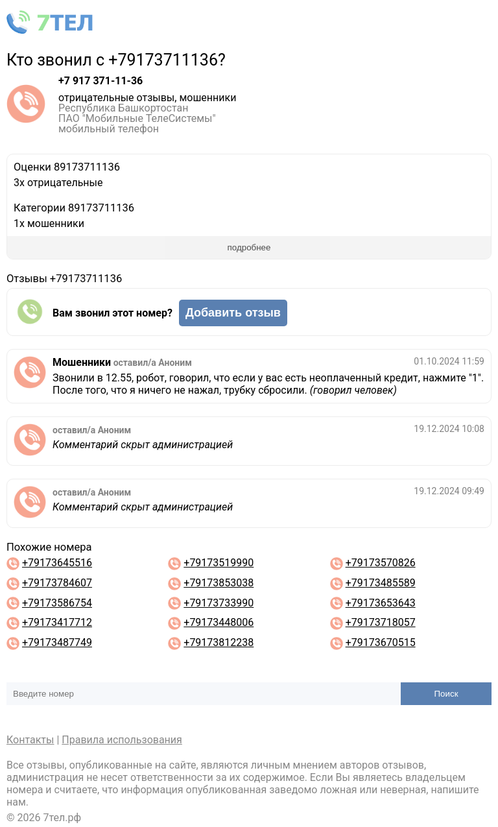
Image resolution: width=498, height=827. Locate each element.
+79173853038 (219, 583)
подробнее (249, 247)
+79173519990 (219, 563)
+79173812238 (219, 642)
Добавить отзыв (233, 312)
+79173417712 (57, 622)
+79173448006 (219, 622)
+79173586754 (57, 603)
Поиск (446, 694)
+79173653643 (381, 603)
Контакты (30, 740)
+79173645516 (57, 563)
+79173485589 (381, 583)
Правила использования (122, 740)
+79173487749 (57, 642)
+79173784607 (57, 583)
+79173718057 (381, 622)
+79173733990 (219, 603)
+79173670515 (381, 642)
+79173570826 (381, 563)
